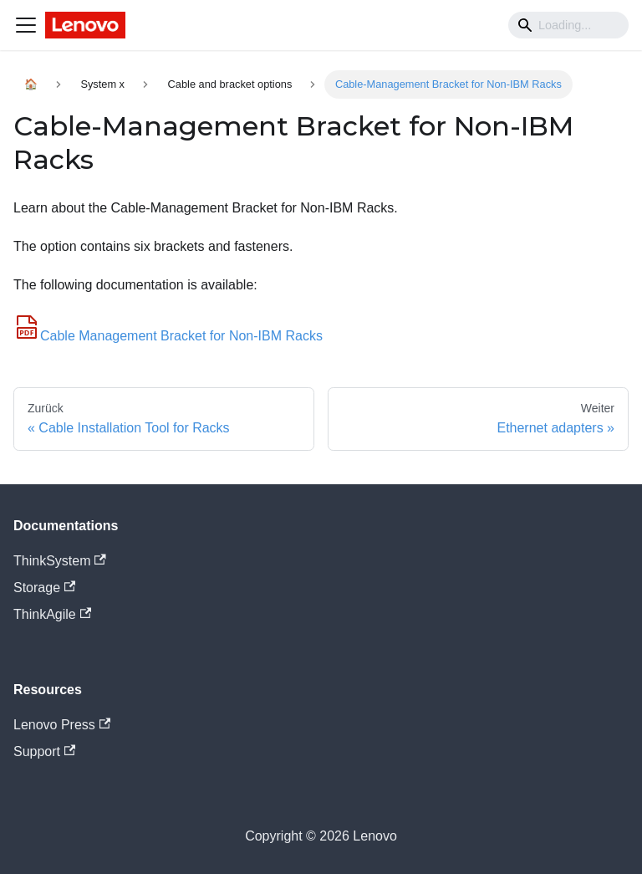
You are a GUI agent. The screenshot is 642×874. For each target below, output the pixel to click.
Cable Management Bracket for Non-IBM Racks (168, 336)
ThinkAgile (52, 614)
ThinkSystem (59, 561)
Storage (44, 587)
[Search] (568, 25)
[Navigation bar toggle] (25, 25)
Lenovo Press (61, 725)
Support (44, 751)
